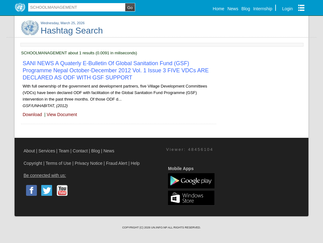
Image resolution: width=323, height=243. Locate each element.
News (233, 8)
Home (218, 8)
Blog (245, 8)
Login (287, 8)
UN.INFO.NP (159, 227)
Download (32, 114)
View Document (62, 114)
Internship (262, 8)
